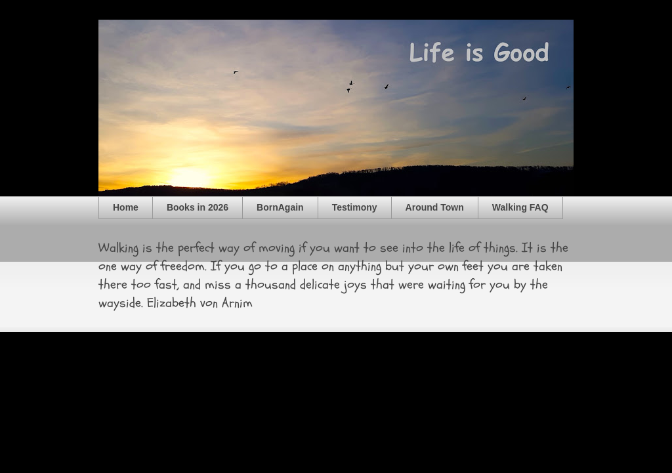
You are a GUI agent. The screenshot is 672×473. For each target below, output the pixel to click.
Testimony (354, 207)
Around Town (435, 207)
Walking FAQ (520, 207)
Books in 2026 (197, 207)
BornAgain (280, 207)
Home (125, 207)
